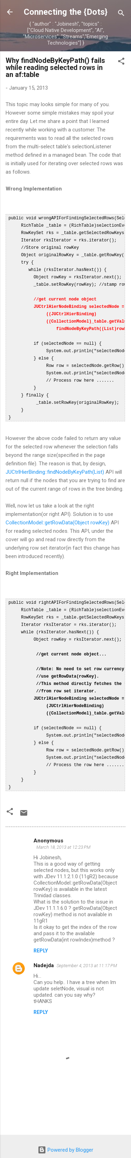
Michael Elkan (81, 1144)
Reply (41, 931)
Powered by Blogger (65, 1131)
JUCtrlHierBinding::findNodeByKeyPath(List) (55, 462)
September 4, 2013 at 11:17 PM (87, 946)
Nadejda (44, 946)
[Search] (121, 14)
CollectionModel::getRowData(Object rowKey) (57, 513)
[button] (121, 62)
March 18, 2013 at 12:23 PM (63, 828)
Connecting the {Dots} (66, 12)
